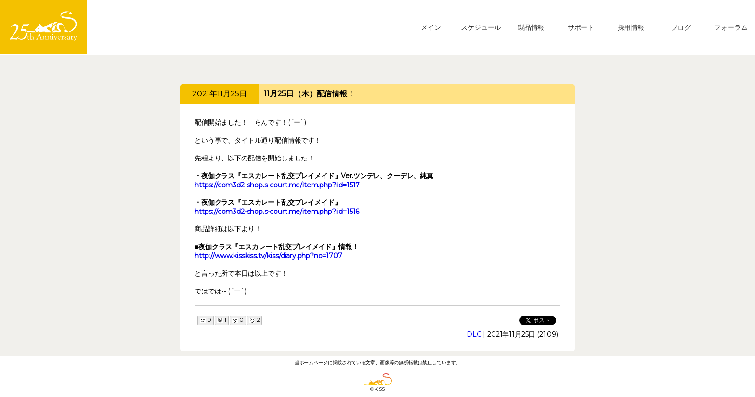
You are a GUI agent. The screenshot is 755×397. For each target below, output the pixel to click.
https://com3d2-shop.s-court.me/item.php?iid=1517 (277, 185)
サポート (581, 27)
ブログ (681, 27)
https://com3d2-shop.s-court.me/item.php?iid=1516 (277, 211)
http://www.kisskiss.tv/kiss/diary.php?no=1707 (268, 255)
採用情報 (631, 27)
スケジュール (481, 27)
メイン (431, 27)
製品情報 (531, 27)
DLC (474, 334)
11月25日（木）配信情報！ (309, 93)
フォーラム (730, 27)
